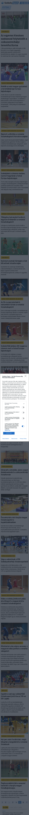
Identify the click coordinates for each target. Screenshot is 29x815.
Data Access (14, 438)
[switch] (23, 407)
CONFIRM (9, 433)
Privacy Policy (23, 438)
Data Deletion (5, 438)
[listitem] (14, 404)
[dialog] (14, 407)
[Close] (26, 376)
